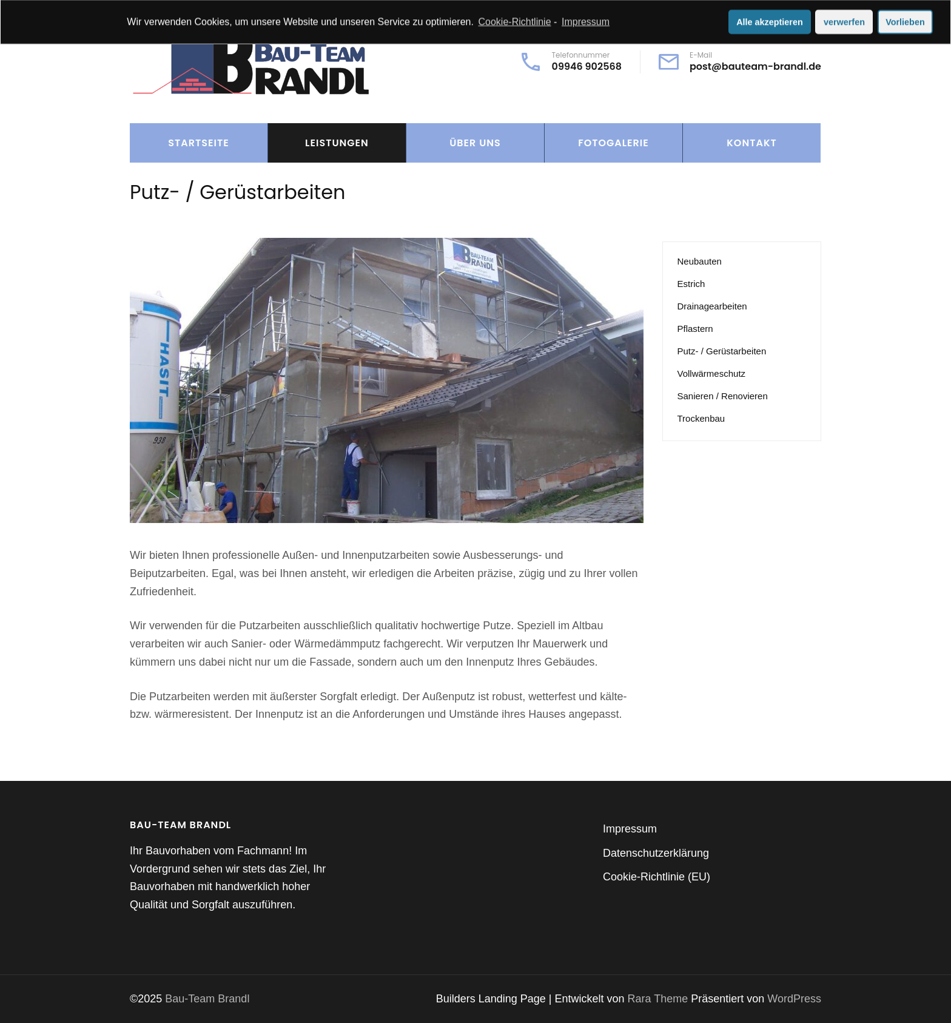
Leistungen (337, 143)
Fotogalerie (613, 143)
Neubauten (699, 261)
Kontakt (751, 143)
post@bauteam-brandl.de (755, 66)
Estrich (691, 284)
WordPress (794, 999)
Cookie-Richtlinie (515, 20)
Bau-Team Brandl (207, 999)
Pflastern (695, 328)
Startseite (198, 143)
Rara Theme (659, 999)
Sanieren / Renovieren (722, 396)
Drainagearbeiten (712, 306)
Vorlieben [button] (905, 20)
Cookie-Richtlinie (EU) (656, 877)
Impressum (630, 829)
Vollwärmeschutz (711, 373)
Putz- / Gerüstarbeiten (722, 351)
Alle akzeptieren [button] (769, 20)
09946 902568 (587, 66)
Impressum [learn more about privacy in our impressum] (586, 20)
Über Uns (475, 143)
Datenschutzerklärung (656, 853)
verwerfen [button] (844, 20)
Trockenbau (701, 418)
